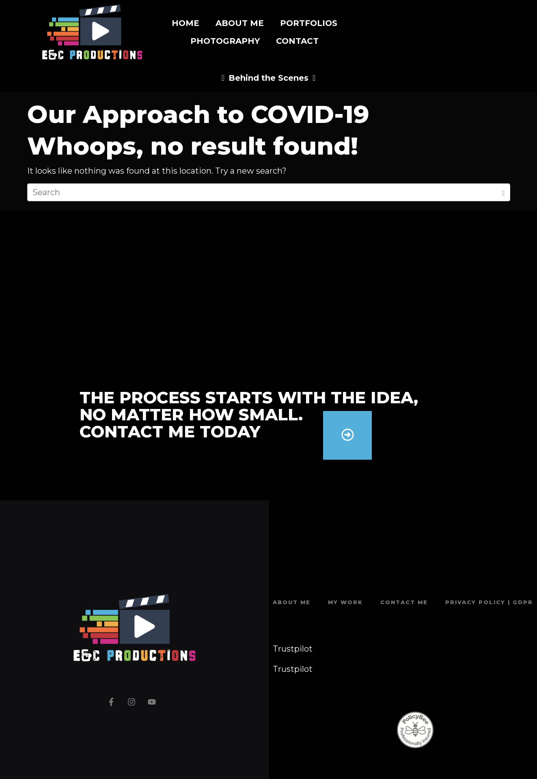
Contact (297, 41)
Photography (225, 41)
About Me (240, 23)
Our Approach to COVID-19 (198, 114)
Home (185, 23)
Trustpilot (293, 649)
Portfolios (308, 23)
